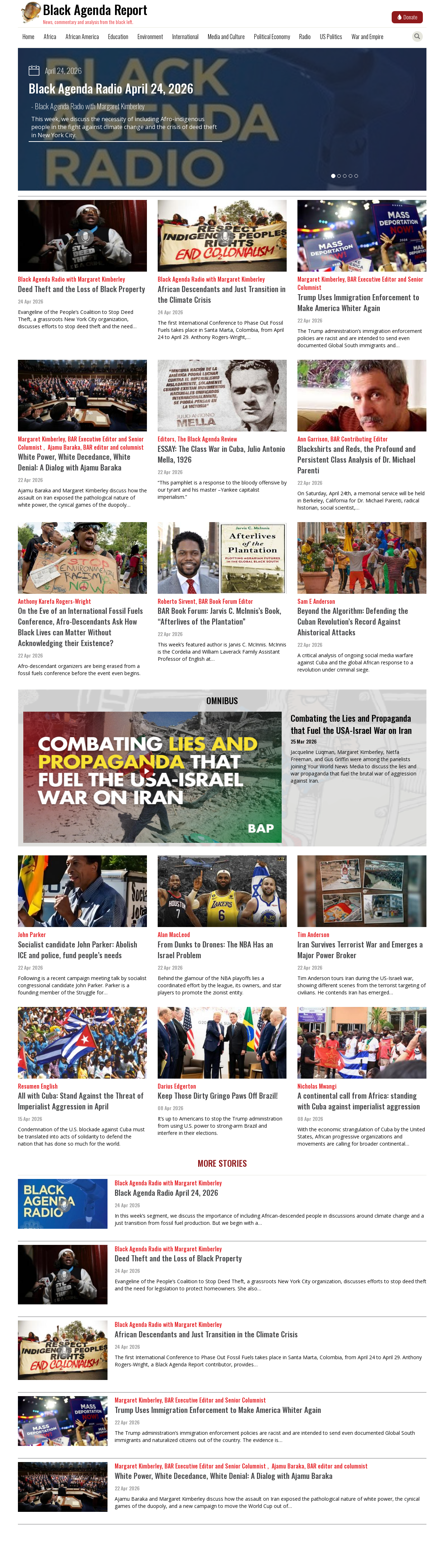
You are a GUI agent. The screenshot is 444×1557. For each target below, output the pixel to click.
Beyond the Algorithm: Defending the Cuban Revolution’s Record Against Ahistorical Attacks (352, 621)
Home (28, 36)
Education (118, 36)
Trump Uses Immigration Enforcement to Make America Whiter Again (358, 302)
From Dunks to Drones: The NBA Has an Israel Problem (215, 949)
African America (82, 36)
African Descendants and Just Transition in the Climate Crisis (222, 294)
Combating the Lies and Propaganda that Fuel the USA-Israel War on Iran (351, 723)
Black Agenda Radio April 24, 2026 (111, 88)
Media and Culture (226, 36)
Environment (150, 36)
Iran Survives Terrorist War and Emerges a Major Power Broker (360, 949)
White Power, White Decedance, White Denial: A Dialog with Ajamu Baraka (74, 462)
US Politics (331, 36)
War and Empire (367, 36)
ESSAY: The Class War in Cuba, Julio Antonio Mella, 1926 (221, 454)
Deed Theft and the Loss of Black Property (81, 288)
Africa (50, 36)
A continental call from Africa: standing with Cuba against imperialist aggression (358, 1101)
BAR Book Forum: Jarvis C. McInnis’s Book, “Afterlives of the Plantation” (219, 616)
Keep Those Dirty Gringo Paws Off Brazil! (218, 1095)
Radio (305, 36)
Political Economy (272, 36)
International (185, 36)
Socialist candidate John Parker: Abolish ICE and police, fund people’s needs (77, 949)
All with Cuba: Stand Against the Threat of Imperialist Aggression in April (81, 1101)
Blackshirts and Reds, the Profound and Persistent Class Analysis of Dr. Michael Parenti (356, 459)
